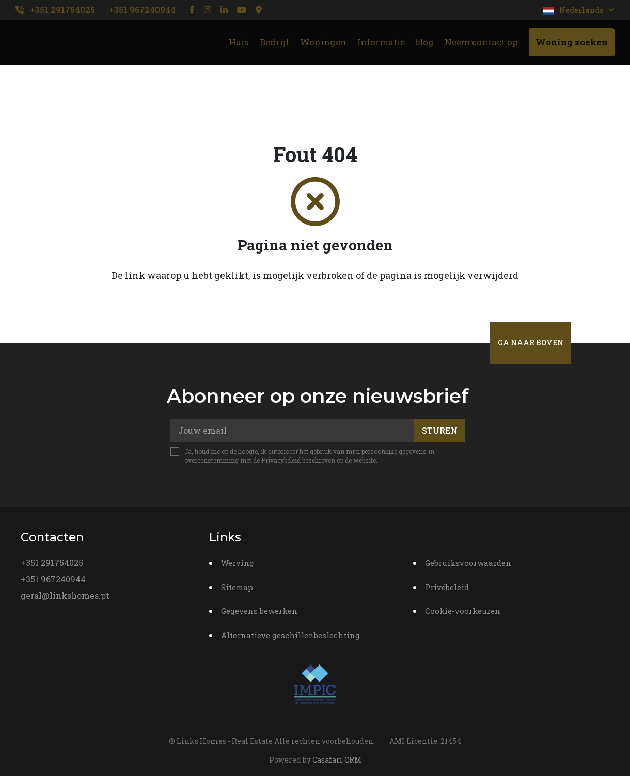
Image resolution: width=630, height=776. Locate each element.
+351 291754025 (62, 9)
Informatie (381, 42)
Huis (239, 42)
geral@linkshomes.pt (65, 595)
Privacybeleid (281, 460)
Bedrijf (274, 42)
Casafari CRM (336, 760)
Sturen (440, 430)
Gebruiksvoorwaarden (468, 563)
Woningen (323, 42)
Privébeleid (447, 587)
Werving (237, 563)
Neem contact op (481, 42)
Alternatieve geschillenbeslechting (290, 635)
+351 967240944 (142, 9)
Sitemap (237, 587)
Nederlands (579, 10)
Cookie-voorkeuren (462, 611)
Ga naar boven (530, 342)
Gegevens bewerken (259, 611)
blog (424, 42)
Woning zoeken (572, 42)
